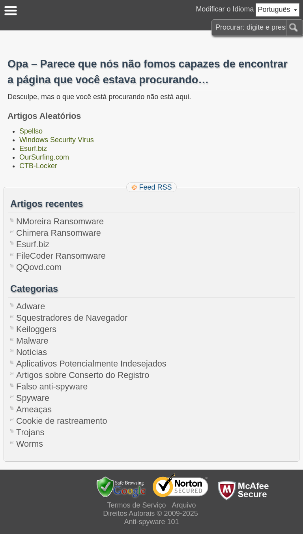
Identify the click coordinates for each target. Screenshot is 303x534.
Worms (29, 444)
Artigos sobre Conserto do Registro (82, 375)
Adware (30, 306)
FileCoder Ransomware (61, 256)
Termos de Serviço (136, 505)
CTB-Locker (38, 166)
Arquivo (184, 505)
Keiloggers (36, 329)
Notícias (31, 352)
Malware (32, 341)
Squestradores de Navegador (71, 318)
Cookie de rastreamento (61, 421)
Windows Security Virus (56, 140)
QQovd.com (39, 267)
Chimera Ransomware (58, 233)
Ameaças (34, 409)
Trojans (30, 432)
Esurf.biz (33, 148)
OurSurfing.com (44, 157)
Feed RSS (155, 187)
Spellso (31, 131)
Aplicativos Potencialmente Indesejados (91, 364)
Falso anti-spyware (52, 386)
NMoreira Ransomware (60, 221)
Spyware (32, 398)
